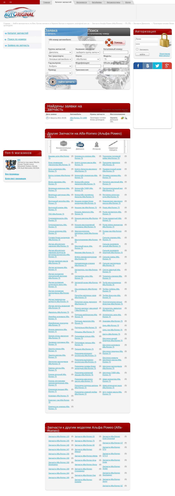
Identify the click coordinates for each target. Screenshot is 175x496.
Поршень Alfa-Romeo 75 (84, 332)
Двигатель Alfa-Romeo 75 (58, 312)
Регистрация (165, 54)
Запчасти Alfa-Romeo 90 (85, 445)
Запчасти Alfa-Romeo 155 (58, 454)
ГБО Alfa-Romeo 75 (56, 214)
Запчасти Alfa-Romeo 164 (58, 473)
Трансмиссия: (82, 70)
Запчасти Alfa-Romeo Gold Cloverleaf (111, 437)
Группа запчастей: (57, 49)
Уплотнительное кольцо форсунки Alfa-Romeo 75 (112, 303)
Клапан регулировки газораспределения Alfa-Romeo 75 (58, 383)
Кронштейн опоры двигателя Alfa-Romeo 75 (85, 183)
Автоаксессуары (113, 2)
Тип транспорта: (56, 56)
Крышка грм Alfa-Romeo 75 (86, 207)
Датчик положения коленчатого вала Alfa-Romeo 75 (57, 284)
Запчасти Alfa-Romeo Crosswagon (83, 470)
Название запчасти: (85, 49)
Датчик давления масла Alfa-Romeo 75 (58, 262)
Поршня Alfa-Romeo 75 (84, 349)
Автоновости (82, 2)
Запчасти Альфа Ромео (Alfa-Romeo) (107, 23)
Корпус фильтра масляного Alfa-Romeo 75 (86, 170)
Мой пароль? (164, 56)
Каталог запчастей (63, 2)
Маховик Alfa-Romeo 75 (84, 252)
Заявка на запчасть (18, 45)
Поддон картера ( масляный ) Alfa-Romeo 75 (86, 309)
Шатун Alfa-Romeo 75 (111, 334)
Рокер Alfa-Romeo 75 (111, 207)
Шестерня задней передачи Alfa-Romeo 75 (112, 339)
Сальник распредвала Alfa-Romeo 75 (111, 264)
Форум (128, 2)
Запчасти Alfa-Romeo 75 (85, 441)
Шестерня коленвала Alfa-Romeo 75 (111, 346)
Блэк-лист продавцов (15, 178)
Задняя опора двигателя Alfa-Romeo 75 (58, 337)
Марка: (79, 56)
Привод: (52, 70)
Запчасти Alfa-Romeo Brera (86, 464)
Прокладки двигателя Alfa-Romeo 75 (111, 164)
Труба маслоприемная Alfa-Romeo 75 (111, 284)
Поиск (109, 31)
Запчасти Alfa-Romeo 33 (85, 436)
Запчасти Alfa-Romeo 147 (58, 449)
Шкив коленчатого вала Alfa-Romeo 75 (112, 387)
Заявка (66, 31)
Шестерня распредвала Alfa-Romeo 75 (112, 367)
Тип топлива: (109, 70)
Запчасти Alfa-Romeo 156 (58, 458)
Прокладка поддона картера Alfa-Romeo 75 (86, 387)
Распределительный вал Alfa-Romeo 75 (112, 189)
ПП (18, 160)
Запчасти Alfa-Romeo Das (85, 475)
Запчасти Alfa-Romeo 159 (58, 469)
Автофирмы (97, 2)
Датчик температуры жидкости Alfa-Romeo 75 (58, 300)
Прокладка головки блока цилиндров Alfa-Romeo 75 (85, 367)
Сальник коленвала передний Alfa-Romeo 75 (112, 251)
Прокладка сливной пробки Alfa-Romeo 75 (86, 393)
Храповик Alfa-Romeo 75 (112, 321)
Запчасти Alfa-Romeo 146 (58, 445)
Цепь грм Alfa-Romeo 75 (112, 330)
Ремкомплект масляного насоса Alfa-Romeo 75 (112, 202)
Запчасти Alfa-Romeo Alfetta (86, 456)
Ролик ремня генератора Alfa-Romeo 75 (112, 226)
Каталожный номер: (113, 49)
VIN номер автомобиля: (60, 40)
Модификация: (83, 63)
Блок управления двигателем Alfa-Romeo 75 (59, 164)
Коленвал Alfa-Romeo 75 (58, 396)
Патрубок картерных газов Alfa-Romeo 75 (85, 296)
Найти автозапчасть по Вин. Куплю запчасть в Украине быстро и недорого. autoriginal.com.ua (51, 23)
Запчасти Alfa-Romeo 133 (58, 436)
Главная (46, 2)
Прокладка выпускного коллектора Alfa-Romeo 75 (85, 361)
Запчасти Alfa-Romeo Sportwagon (111, 474)
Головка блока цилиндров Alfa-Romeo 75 (59, 239)
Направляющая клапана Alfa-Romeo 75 (85, 264)
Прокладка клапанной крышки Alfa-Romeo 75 (84, 374)
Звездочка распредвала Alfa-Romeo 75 (58, 363)
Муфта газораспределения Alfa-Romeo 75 (86, 258)
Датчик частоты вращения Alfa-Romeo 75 (59, 307)
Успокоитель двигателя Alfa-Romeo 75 (111, 309)
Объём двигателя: (112, 63)
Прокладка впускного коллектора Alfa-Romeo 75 (85, 354)
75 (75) (128, 23)
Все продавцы (12, 174)
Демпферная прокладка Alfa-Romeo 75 (58, 324)
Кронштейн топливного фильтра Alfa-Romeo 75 (84, 196)
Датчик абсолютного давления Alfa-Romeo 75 (58, 245)
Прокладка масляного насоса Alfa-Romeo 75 (84, 380)
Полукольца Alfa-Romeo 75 (86, 327)
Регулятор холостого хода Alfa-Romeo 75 (110, 196)
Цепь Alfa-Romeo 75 (110, 325)
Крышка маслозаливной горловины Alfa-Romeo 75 (85, 226)
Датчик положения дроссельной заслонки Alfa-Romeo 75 (57, 276)
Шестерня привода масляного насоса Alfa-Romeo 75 (111, 360)
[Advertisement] (22, 100)
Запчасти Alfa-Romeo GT (112, 443)
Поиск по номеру (17, 39)
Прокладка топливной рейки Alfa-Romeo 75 (111, 157)
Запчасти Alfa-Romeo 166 (58, 477)
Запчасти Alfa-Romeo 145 (58, 441)
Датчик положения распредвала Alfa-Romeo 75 (58, 293)
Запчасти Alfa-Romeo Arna (85, 460)
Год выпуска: (54, 63)
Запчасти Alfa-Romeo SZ (112, 486)
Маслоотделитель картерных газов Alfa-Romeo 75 (86, 233)
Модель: (107, 56)
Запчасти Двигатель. (142, 23)
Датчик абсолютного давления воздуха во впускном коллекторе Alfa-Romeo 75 (59, 253)
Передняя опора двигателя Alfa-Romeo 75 (86, 303)
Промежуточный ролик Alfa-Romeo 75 (111, 170)
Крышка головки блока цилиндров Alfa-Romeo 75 (85, 202)
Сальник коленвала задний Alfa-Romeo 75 (111, 245)
